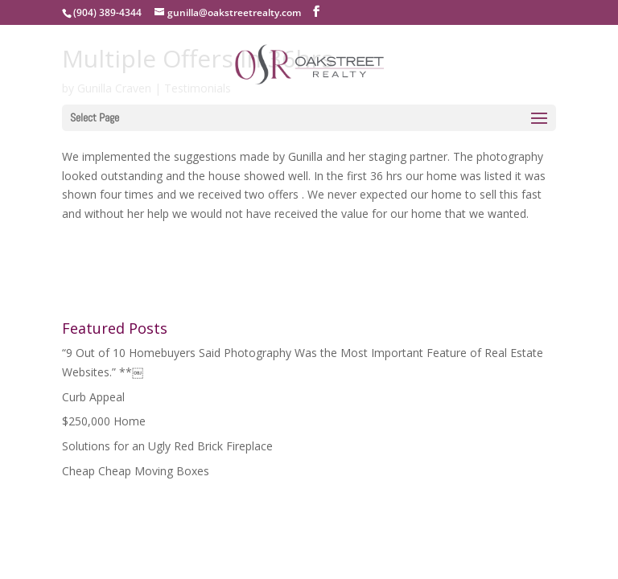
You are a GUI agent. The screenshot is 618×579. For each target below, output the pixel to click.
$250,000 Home (104, 421)
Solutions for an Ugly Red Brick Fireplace (167, 446)
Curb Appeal (93, 396)
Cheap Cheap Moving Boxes (135, 470)
